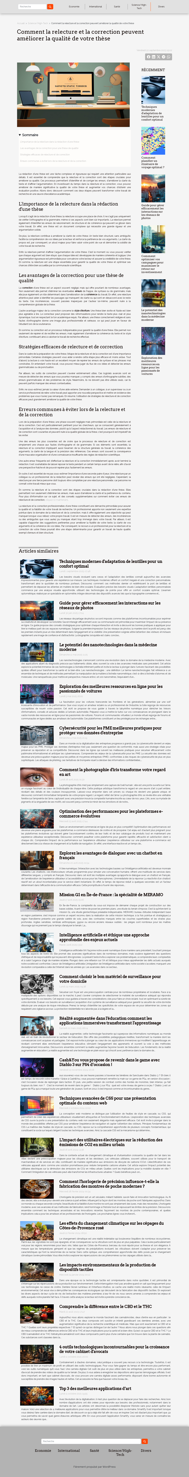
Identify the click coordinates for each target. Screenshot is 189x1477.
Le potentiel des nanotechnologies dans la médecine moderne (153, 315)
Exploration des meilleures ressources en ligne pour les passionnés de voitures (151, 365)
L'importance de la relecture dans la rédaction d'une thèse (49, 141)
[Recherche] (32, 6)
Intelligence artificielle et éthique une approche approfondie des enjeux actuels (104, 937)
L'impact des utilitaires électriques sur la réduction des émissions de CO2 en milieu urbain (110, 1142)
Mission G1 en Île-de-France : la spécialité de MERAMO (111, 894)
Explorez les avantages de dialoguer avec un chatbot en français (110, 855)
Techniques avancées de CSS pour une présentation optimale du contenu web (107, 1100)
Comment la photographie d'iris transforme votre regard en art (112, 772)
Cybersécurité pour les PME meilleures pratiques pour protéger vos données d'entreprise (110, 730)
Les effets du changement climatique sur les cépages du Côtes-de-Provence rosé (111, 1225)
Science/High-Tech (139, 7)
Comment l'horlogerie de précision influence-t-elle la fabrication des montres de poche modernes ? (109, 1184)
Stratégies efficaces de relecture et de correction (45, 154)
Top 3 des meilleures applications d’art (95, 1388)
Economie (74, 6)
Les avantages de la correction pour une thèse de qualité (49, 148)
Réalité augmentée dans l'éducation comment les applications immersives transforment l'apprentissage (110, 1021)
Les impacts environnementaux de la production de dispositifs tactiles (107, 1267)
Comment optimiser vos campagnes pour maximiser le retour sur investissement (152, 264)
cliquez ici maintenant (57, 500)
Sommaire (30, 135)
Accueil (21, 23)
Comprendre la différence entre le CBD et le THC (105, 1306)
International (95, 6)
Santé (117, 6)
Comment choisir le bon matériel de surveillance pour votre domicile (110, 979)
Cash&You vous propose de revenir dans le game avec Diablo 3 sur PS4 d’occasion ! (109, 1062)
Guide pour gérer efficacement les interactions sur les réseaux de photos (152, 212)
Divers (161, 6)
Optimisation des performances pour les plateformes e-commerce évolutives (111, 813)
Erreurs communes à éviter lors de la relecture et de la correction (53, 161)
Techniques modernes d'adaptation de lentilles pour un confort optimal (152, 113)
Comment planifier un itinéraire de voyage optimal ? (152, 162)
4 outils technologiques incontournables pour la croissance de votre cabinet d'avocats (114, 1349)
